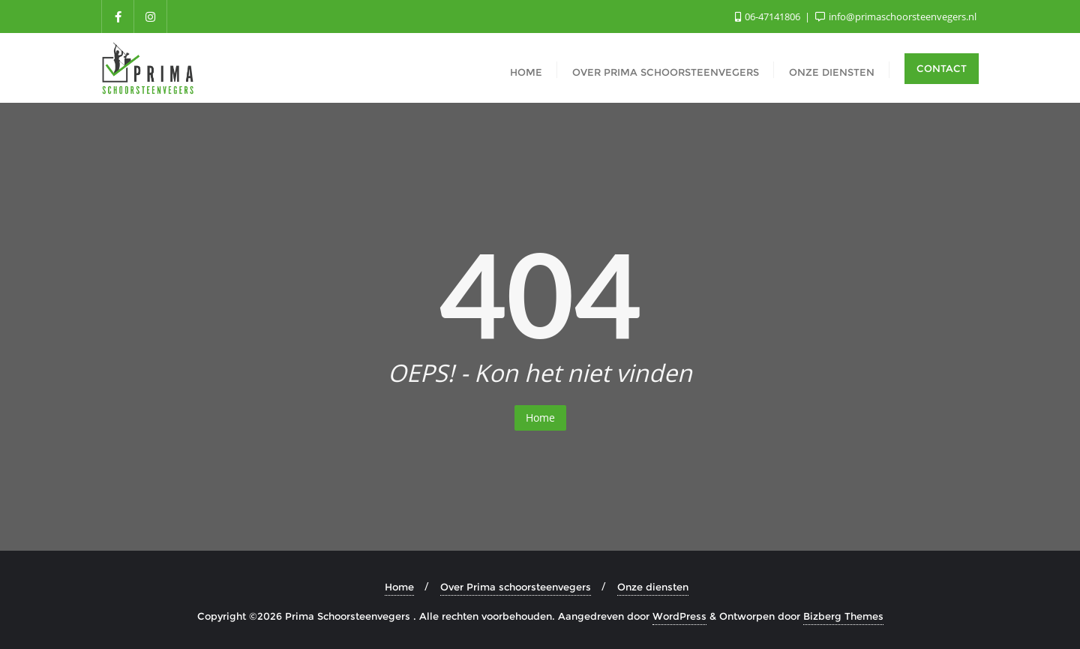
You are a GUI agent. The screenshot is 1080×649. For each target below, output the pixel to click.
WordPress (679, 616)
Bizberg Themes (843, 616)
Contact (941, 68)
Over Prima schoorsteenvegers (515, 587)
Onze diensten (652, 587)
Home (540, 417)
